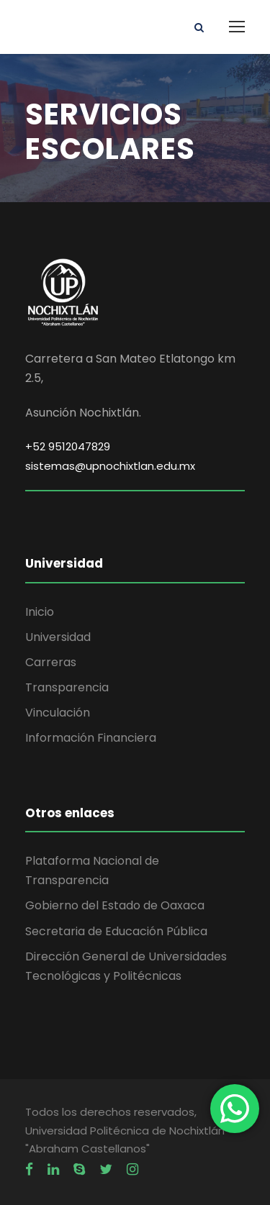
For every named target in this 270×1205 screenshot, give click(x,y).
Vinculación (57, 712)
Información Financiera (90, 737)
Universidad (58, 637)
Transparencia (67, 687)
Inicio (39, 612)
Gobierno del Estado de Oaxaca (114, 905)
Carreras (50, 662)
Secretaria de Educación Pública (116, 931)
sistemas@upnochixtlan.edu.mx (110, 465)
